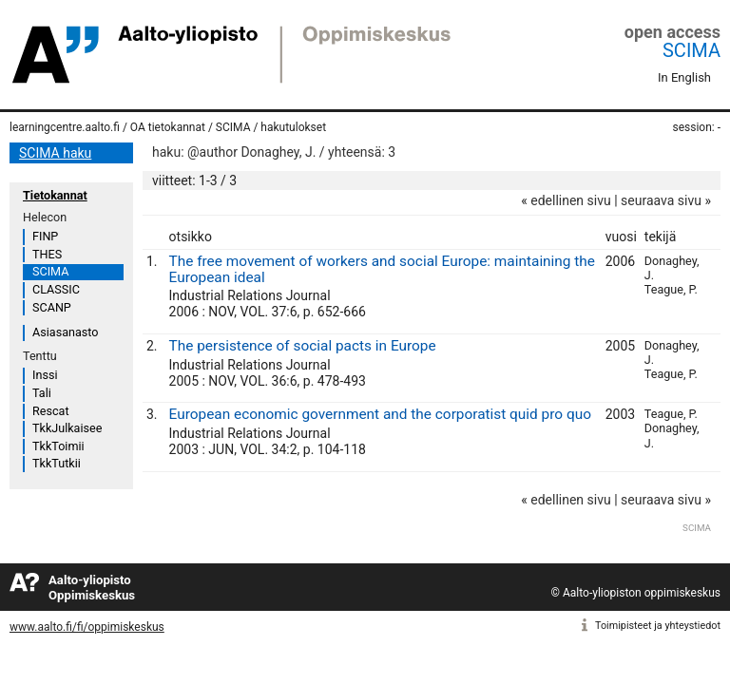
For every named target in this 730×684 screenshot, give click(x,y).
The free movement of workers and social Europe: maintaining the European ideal (382, 269)
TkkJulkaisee (67, 428)
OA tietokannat (167, 127)
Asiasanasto (65, 332)
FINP (45, 236)
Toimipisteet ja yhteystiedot (657, 625)
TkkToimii (58, 446)
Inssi (44, 375)
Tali (41, 393)
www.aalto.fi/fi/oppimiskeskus (87, 627)
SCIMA (691, 50)
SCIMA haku (55, 153)
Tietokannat (55, 195)
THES (47, 254)
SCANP (51, 307)
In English (684, 77)
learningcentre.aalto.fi (65, 127)
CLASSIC (56, 289)
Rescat (50, 411)
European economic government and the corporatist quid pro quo (380, 414)
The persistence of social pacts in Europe (302, 345)
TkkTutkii (56, 463)
